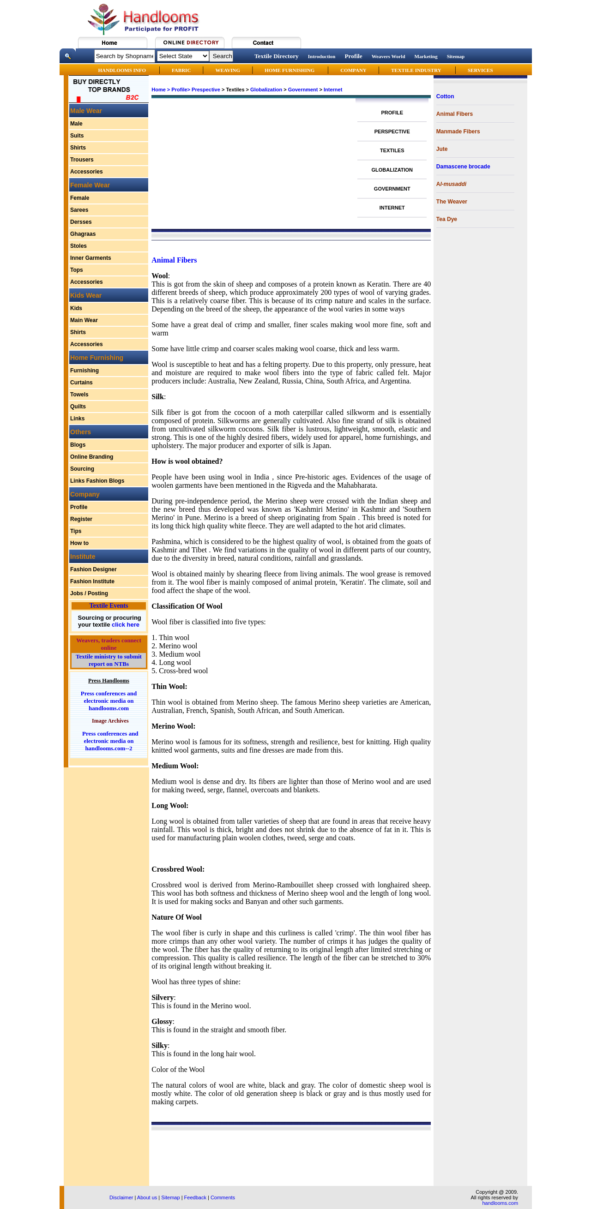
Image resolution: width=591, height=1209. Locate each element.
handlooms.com (500, 1203)
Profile (353, 56)
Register (81, 519)
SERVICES (480, 70)
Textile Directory (276, 56)
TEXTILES (392, 150)
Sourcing (82, 469)
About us (147, 1197)
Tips (75, 531)
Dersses (81, 222)
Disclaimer (121, 1197)
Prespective (206, 89)
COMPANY (353, 70)
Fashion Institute (92, 581)
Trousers (82, 159)
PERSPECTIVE (392, 131)
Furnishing (84, 370)
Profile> (180, 89)
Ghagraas (83, 234)
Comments (223, 1197)
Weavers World (388, 56)
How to (79, 543)
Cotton (445, 96)
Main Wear (84, 320)
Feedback (195, 1197)
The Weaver (451, 201)
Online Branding (91, 457)
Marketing (426, 56)
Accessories (86, 171)
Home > (160, 89)
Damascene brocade (463, 166)
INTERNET (392, 207)
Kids (76, 308)
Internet (333, 89)
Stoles (78, 246)
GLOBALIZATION (392, 170)
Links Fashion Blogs (97, 481)
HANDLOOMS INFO (122, 70)
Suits (77, 135)
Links (77, 418)
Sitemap (456, 56)
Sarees (79, 210)
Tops (76, 270)
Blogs (77, 445)
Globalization (266, 89)
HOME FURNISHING (290, 70)
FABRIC (181, 70)
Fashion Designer (93, 569)
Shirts (78, 147)
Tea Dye (446, 219)
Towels (79, 394)
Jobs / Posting (89, 593)
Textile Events (109, 605)
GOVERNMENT (392, 189)
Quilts (78, 406)
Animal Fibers (454, 114)
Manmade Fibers (458, 131)
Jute (442, 149)
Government (303, 89)
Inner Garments (90, 258)
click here (124, 624)
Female (79, 198)
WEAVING (228, 70)
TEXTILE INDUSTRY (416, 70)
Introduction (322, 56)
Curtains (81, 382)
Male (76, 123)
